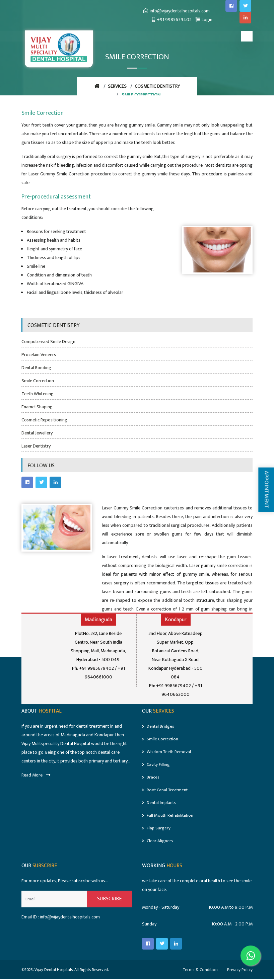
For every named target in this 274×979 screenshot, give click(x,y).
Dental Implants (159, 802)
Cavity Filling (156, 764)
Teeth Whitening (37, 394)
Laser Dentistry (36, 446)
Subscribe (109, 898)
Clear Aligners (157, 840)
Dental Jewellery (37, 433)
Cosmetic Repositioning (44, 420)
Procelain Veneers (38, 354)
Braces (150, 777)
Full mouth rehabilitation (167, 815)
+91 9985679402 (172, 19)
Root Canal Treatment (165, 790)
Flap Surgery (156, 828)
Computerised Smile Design (48, 341)
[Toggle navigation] (247, 36)
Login (203, 19)
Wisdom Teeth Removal (166, 751)
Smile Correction (37, 381)
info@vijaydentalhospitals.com (176, 11)
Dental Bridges (158, 726)
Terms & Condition (200, 969)
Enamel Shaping (37, 407)
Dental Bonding (36, 368)
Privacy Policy (240, 969)
